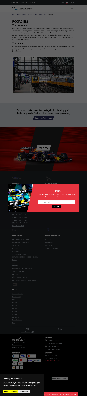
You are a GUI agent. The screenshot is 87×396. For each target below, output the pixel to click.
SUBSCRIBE (57, 206)
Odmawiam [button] (14, 391)
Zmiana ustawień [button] (24, 391)
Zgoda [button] (6, 391)
